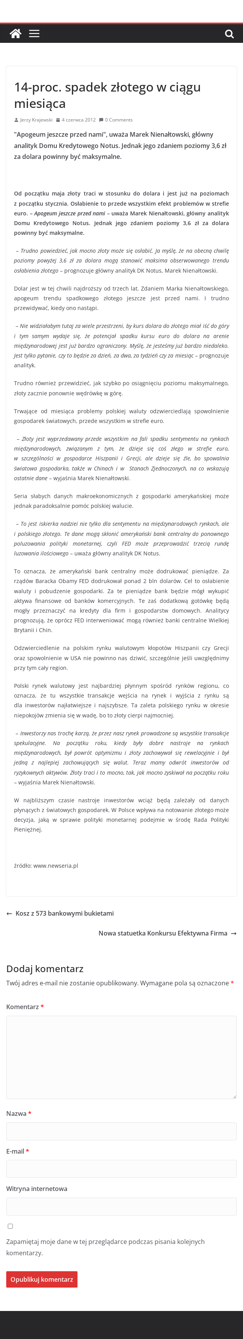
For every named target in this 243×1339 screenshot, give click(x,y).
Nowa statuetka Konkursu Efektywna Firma (168, 933)
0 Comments (116, 119)
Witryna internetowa (36, 1188)
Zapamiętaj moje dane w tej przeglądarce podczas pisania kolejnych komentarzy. (105, 1247)
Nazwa (19, 1113)
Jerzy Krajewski (36, 119)
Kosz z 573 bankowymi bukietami (60, 913)
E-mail (17, 1151)
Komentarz (25, 1006)
